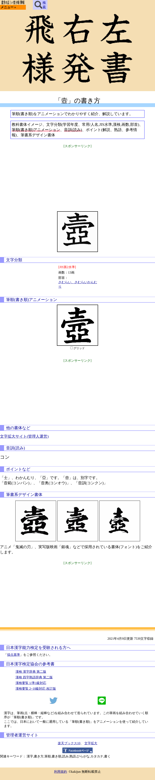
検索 (40, 5)
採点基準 (13, 654)
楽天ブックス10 (69, 743)
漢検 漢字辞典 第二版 (31, 671)
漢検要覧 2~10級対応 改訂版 (36, 688)
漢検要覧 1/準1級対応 (31, 683)
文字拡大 (90, 743)
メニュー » (8, 7)
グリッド (79, 348)
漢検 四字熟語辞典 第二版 (34, 677)
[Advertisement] (77, 177)
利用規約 (60, 771)
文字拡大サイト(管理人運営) (24, 436)
